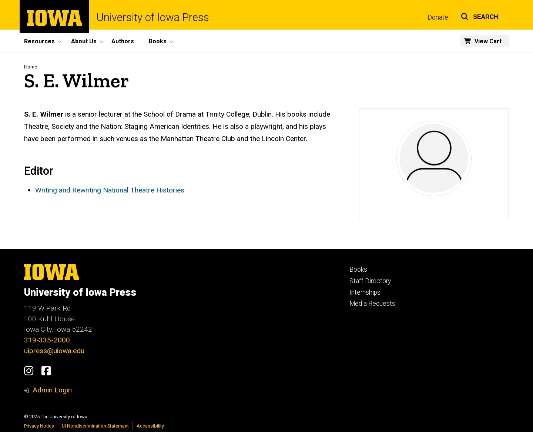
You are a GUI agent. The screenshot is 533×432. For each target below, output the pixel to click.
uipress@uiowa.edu (54, 350)
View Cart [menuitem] (488, 41)
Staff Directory (370, 281)
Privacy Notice (39, 426)
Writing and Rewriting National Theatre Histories (109, 190)
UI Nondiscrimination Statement (95, 426)
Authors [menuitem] (122, 41)
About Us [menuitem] (84, 41)
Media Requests (372, 303)
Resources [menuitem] (39, 41)
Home (30, 67)
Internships (365, 292)
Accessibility (150, 426)
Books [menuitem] (158, 41)
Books (358, 269)
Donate (438, 17)
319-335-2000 (47, 340)
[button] (479, 15)
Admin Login (52, 390)
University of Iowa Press (153, 17)
